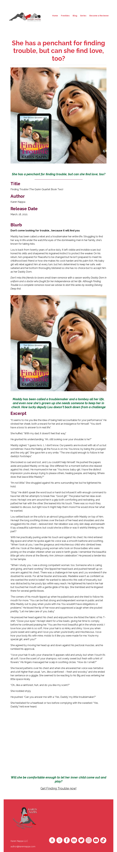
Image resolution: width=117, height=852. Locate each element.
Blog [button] (75, 16)
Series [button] (83, 16)
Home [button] (55, 16)
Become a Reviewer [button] (99, 16)
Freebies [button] (65, 16)
